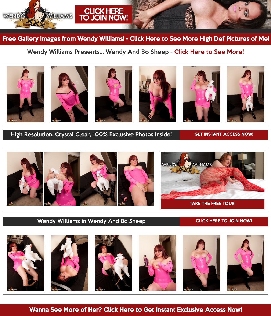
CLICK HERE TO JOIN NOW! (224, 221)
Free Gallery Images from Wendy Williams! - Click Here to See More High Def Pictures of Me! (135, 39)
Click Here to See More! (209, 52)
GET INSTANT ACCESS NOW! (223, 135)
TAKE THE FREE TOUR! (212, 204)
